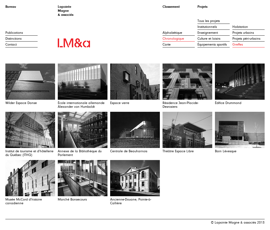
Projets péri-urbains (246, 38)
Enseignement (207, 33)
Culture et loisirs (208, 38)
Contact (11, 44)
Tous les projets (208, 21)
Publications (14, 33)
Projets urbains (243, 33)
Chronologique (173, 38)
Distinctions (13, 38)
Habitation (240, 27)
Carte (167, 44)
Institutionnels (207, 27)
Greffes (237, 44)
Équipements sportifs (212, 44)
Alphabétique (172, 33)
